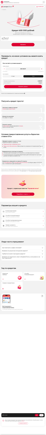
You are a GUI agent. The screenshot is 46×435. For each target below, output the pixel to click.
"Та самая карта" (23, 170)
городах (21, 126)
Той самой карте (8, 162)
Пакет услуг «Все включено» (10, 146)
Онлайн (4, 109)
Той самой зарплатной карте (21, 162)
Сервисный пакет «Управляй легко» (12, 144)
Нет (41, 415)
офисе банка (12, 109)
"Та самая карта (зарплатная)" (35, 170)
